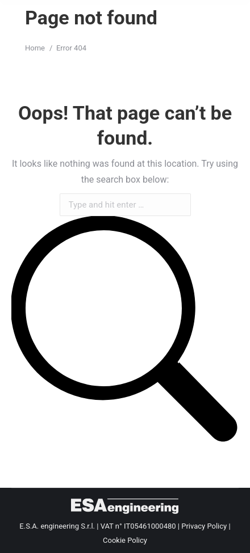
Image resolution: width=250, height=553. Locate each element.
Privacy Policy (204, 526)
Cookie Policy (125, 540)
